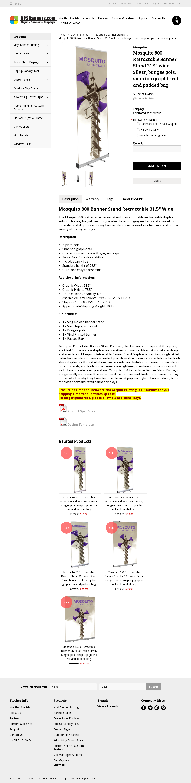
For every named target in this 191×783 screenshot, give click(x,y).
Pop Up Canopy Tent (26, 71)
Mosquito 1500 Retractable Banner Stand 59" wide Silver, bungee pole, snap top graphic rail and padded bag (79, 653)
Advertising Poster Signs (28, 97)
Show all (59, 765)
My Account (143, 3)
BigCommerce (89, 778)
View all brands (107, 706)
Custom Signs (22, 79)
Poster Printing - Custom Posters (29, 107)
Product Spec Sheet (78, 411)
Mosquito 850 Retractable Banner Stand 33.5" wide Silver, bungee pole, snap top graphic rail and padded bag (124, 503)
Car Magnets (21, 126)
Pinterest (156, 707)
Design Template (76, 425)
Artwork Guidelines (123, 18)
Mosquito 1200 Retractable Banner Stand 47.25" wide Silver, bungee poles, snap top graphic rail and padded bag (124, 578)
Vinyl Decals (21, 135)
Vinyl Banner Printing (26, 45)
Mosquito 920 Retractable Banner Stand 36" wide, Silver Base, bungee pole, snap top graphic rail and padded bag (79, 578)
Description (70, 199)
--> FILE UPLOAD (69, 22)
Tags (110, 199)
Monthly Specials (69, 18)
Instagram (163, 707)
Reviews (103, 18)
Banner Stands (23, 53)
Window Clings (22, 144)
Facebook (143, 707)
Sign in (156, 3)
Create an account (172, 3)
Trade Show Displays (26, 62)
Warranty (92, 199)
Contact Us (158, 18)
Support (143, 18)
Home (62, 34)
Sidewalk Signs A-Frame (28, 118)
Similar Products (132, 199)
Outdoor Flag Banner (27, 88)
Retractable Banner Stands (109, 34)
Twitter (150, 707)
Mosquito (140, 47)
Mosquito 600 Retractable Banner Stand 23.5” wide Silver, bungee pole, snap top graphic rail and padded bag (79, 503)
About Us (88, 18)
